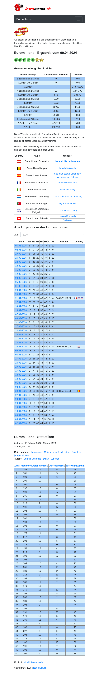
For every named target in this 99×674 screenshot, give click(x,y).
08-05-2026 (21, 278)
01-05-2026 (21, 286)
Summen (54, 459)
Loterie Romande (67, 216)
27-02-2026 (21, 359)
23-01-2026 (21, 399)
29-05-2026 (21, 254)
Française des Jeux (67, 182)
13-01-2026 (21, 411)
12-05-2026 (21, 274)
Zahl (16, 466)
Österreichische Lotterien (67, 161)
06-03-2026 (21, 350)
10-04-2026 (21, 310)
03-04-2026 (21, 318)
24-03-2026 (21, 330)
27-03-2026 (21, 326)
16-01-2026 (21, 407)
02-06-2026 (21, 250)
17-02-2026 (21, 371)
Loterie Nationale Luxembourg (67, 196)
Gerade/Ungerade (32, 459)
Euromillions (23, 19)
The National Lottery (67, 210)
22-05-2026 (21, 262)
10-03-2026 (21, 346)
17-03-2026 (21, 338)
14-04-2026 (21, 306)
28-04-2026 (21, 290)
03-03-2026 (21, 354)
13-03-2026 (21, 342)
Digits (46, 459)
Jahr (16, 235)
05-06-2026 (21, 246)
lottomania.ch (39, 668)
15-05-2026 (21, 270)
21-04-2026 (21, 298)
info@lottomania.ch (33, 662)
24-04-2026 (21, 294)
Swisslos (67, 220)
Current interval (57, 466)
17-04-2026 (21, 302)
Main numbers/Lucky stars (57, 452)
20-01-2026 (21, 403)
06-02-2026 (21, 383)
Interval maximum (75, 466)
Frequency (25, 466)
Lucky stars (36, 452)
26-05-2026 (21, 258)
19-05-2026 (21, 266)
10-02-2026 (21, 379)
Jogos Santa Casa (67, 203)
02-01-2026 (21, 423)
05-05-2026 (21, 282)
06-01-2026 (21, 419)
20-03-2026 (21, 334)
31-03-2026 (21, 322)
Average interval (39, 466)
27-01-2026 (21, 395)
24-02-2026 (21, 363)
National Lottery (67, 189)
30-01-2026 (21, 391)
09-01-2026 (21, 415)
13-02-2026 (21, 375)
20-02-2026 (21, 367)
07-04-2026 (21, 314)
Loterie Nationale (67, 168)
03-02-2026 (21, 387)
